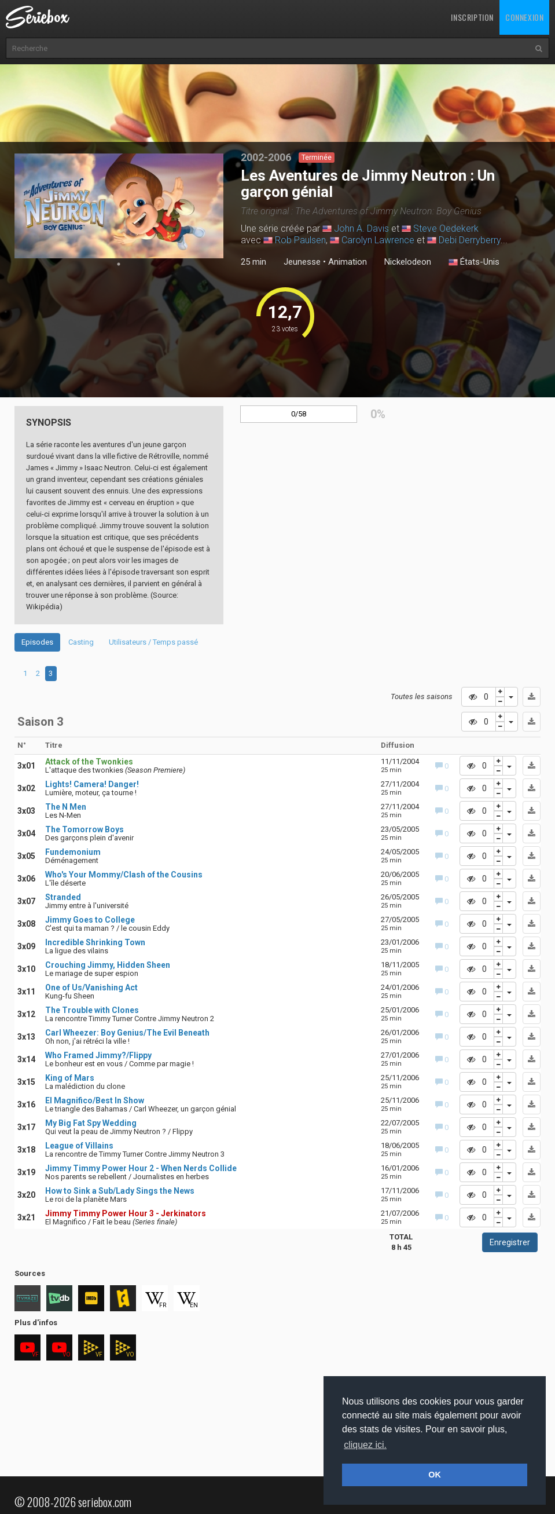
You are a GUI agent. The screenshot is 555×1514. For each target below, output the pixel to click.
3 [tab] (51, 673)
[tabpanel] (119, 205)
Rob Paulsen (300, 240)
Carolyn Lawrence (377, 240)
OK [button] (434, 1474)
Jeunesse (302, 262)
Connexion (524, 17)
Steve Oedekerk (446, 228)
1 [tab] (118, 264)
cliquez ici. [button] (365, 1445)
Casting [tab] (81, 642)
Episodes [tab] (37, 642)
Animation (347, 262)
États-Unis (474, 262)
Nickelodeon (407, 262)
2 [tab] (38, 673)
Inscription (472, 17)
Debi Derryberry (470, 240)
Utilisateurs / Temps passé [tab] (153, 642)
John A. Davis (361, 228)
